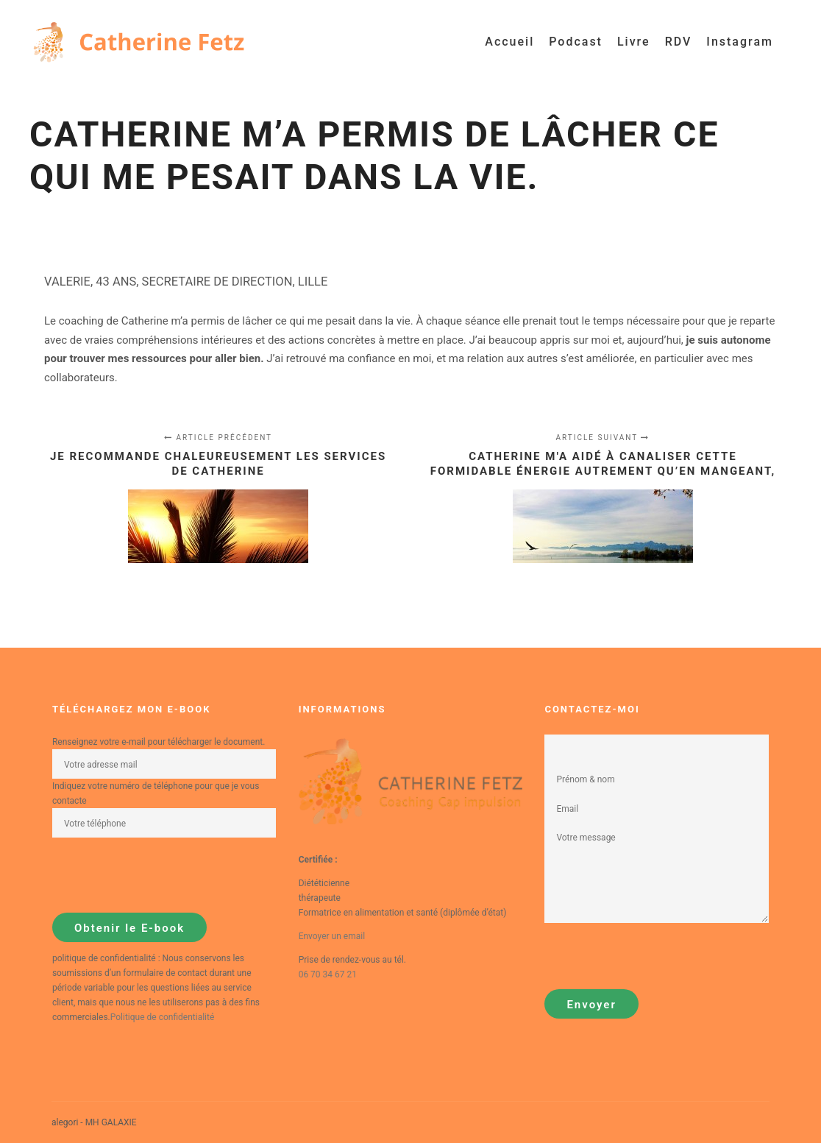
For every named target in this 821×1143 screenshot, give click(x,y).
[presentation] (164, 875)
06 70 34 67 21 (328, 974)
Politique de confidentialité (162, 1017)
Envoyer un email (332, 936)
